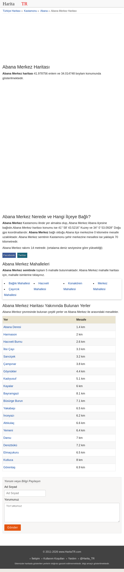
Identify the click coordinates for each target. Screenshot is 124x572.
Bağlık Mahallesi (19, 283)
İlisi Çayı (8, 349)
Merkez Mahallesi (100, 286)
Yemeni (8, 430)
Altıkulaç (8, 423)
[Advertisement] (62, 38)
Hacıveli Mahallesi (41, 286)
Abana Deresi (12, 327)
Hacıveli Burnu (12, 341)
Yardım (72, 561)
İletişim (36, 561)
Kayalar (8, 386)
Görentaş (9, 467)
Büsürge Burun (13, 401)
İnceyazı (8, 415)
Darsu (7, 437)
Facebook (9, 255)
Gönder (12, 530)
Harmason (10, 334)
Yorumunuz (11, 499)
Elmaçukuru (11, 452)
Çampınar (9, 364)
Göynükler (10, 371)
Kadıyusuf (9, 378)
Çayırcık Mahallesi (11, 292)
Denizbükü (10, 445)
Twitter (22, 255)
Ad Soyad (10, 486)
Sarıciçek (9, 356)
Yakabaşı (9, 408)
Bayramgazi (11, 393)
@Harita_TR (87, 561)
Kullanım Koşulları (53, 561)
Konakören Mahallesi (72, 286)
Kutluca (8, 460)
